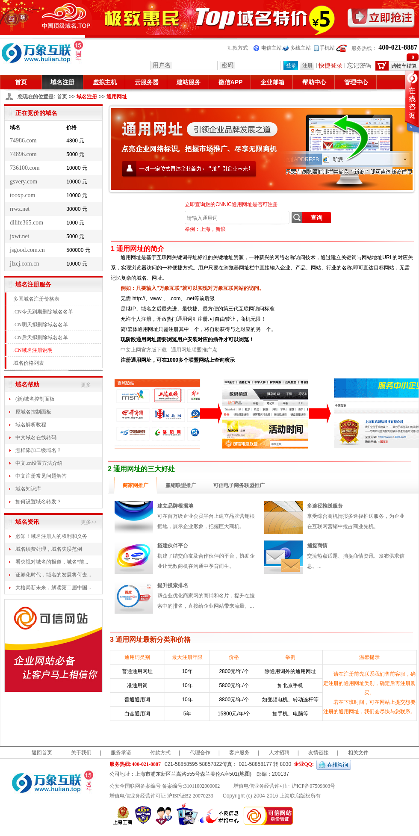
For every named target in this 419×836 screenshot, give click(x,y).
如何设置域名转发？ (38, 502)
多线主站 (300, 48)
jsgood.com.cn (27, 250)
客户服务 (239, 753)
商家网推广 (135, 485)
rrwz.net (20, 209)
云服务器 (147, 82)
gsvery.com (23, 181)
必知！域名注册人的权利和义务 (51, 536)
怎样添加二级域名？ (38, 450)
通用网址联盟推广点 (194, 350)
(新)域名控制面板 (35, 399)
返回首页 (42, 753)
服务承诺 (121, 753)
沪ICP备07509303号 (314, 786)
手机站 (327, 48)
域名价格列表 (28, 363)
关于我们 (81, 753)
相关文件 (358, 753)
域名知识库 (28, 489)
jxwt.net (20, 236)
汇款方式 (237, 48)
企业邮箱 (272, 82)
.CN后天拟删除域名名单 (40, 337)
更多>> (89, 522)
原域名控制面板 (33, 412)
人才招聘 (279, 753)
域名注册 (62, 82)
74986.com (23, 140)
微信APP (230, 82)
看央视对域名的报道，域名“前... (51, 562)
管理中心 (356, 82)
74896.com (23, 154)
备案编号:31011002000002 (191, 786)
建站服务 (189, 82)
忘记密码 (359, 65)
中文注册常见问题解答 (41, 476)
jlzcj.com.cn (24, 263)
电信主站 (271, 48)
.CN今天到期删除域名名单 (43, 312)
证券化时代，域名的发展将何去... (53, 575)
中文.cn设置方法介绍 (38, 463)
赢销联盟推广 (180, 485)
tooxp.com (22, 195)
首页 (21, 82)
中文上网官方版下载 (144, 350)
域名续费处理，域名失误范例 (48, 549)
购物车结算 (405, 66)
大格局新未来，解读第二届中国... (53, 588)
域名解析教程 (30, 425)
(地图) (244, 774)
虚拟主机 (105, 82)
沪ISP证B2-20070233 (190, 796)
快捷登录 (330, 65)
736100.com (25, 168)
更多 (86, 385)
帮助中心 (314, 82)
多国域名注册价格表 (36, 299)
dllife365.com (26, 222)
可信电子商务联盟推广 (239, 485)
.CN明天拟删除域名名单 (40, 325)
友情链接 (318, 753)
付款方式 (160, 753)
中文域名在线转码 (35, 437)
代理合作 (200, 753)
